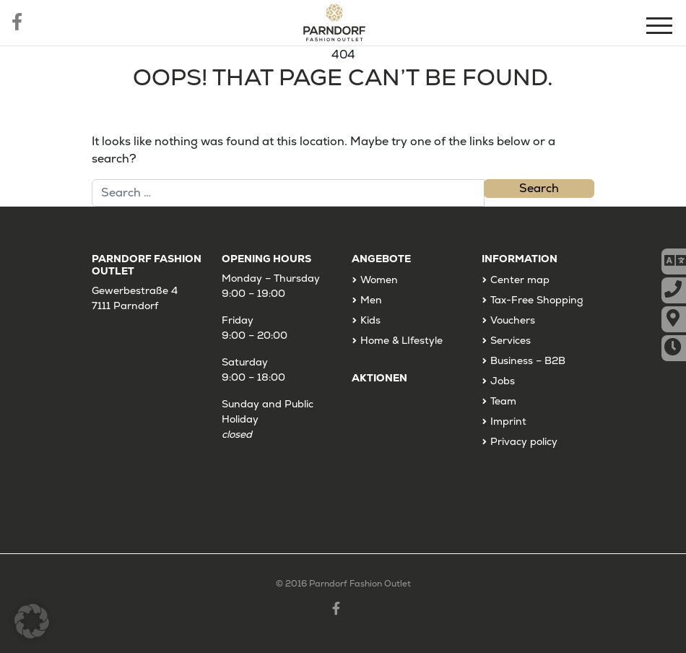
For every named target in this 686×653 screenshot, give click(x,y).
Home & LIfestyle (401, 340)
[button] (32, 621)
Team (503, 400)
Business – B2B (527, 360)
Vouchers (512, 319)
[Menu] (660, 28)
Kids (370, 319)
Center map (520, 279)
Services (510, 340)
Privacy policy (523, 441)
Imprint (508, 421)
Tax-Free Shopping (536, 299)
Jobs (502, 380)
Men (371, 299)
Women (379, 279)
